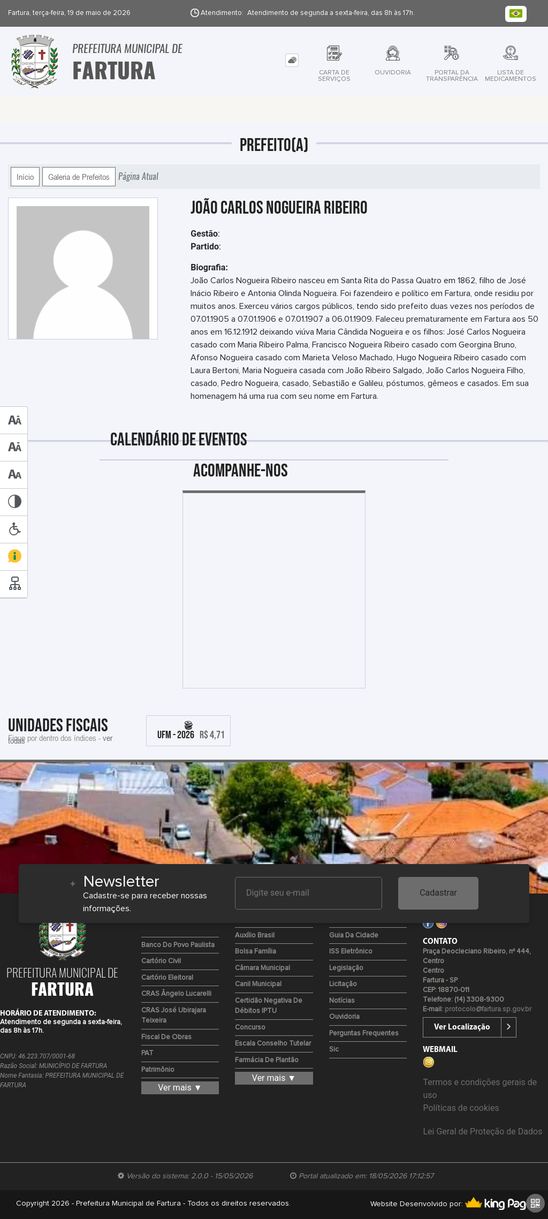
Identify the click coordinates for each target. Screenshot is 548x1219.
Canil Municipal (258, 984)
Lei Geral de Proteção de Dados (482, 1131)
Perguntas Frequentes (364, 1033)
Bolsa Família (255, 951)
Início (25, 176)
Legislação (346, 968)
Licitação (343, 984)
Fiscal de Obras (166, 1037)
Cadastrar (438, 893)
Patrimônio (157, 1069)
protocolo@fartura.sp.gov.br (488, 1009)
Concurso (250, 1027)
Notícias (342, 1000)
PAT (147, 1053)
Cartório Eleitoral (167, 977)
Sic (334, 1049)
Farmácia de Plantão (267, 1060)
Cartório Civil (161, 961)
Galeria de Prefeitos (79, 176)
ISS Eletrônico (350, 951)
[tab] (292, 60)
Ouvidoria (344, 1016)
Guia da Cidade (353, 935)
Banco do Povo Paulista (178, 945)
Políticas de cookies (461, 1108)
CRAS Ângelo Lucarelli (176, 993)
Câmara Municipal (262, 968)
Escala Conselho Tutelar (273, 1043)
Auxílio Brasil (255, 935)
